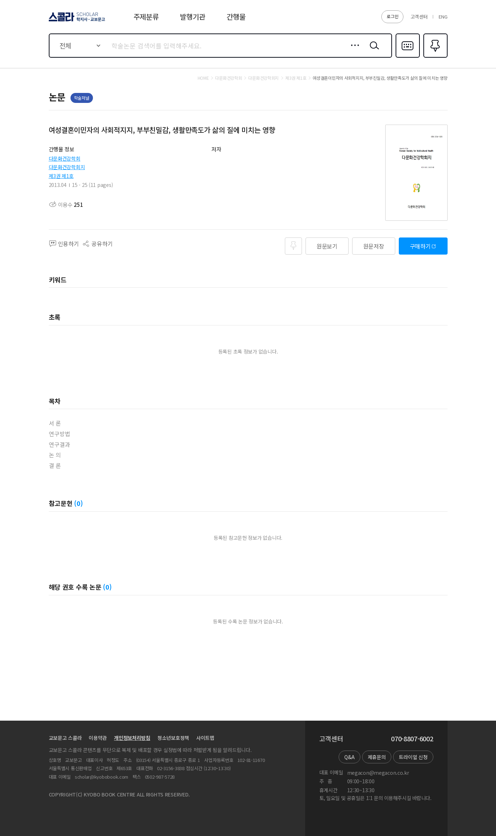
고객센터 (419, 16)
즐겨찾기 (434, 57)
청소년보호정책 (173, 737)
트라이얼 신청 (413, 757)
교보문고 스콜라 (65, 737)
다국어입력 (407, 57)
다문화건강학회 (64, 158)
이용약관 (98, 737)
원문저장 (373, 246)
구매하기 (420, 246)
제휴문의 (377, 757)
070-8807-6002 (412, 739)
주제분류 (146, 16)
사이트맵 (205, 737)
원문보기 (327, 246)
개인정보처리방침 (132, 737)
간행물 (235, 16)
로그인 (392, 16)
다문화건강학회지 (67, 167)
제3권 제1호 (61, 175)
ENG (443, 16)
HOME (203, 77)
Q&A (349, 757)
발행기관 (192, 16)
